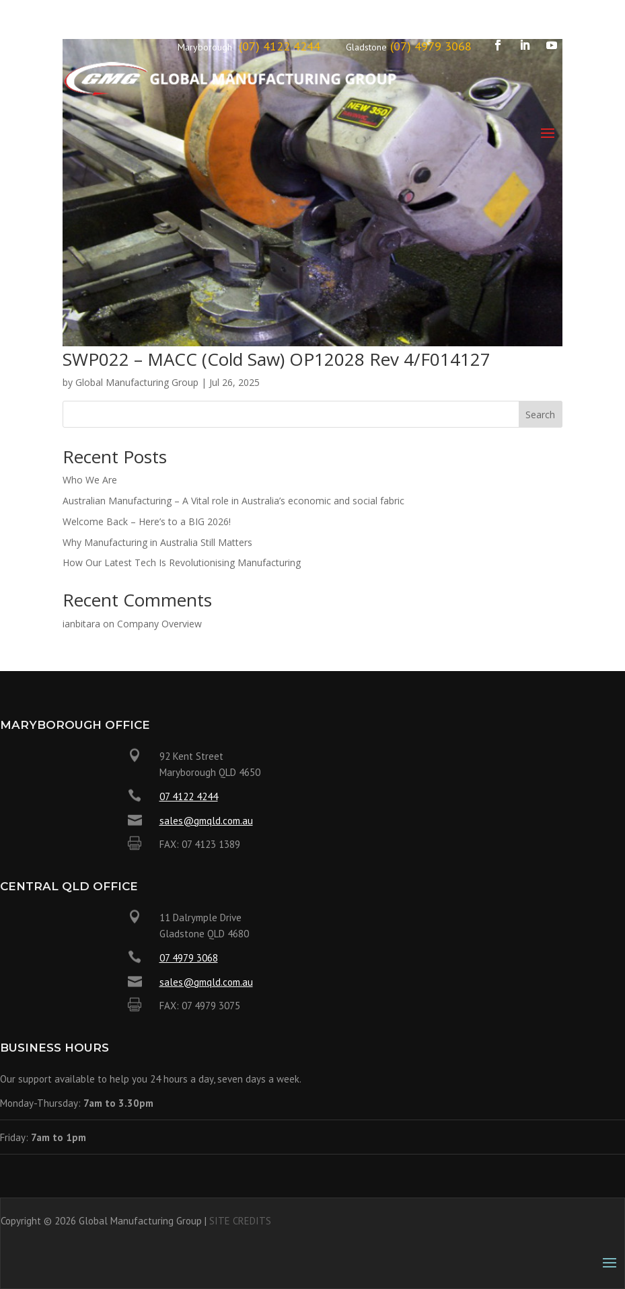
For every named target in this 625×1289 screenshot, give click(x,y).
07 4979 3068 (188, 957)
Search (540, 414)
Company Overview (159, 623)
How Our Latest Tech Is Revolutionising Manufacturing (182, 562)
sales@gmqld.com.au (206, 820)
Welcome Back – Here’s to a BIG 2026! (147, 521)
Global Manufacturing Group (136, 382)
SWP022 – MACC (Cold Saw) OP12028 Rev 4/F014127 (276, 359)
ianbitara (81, 623)
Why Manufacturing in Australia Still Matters (157, 542)
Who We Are (90, 479)
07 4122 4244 (188, 796)
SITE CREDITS (240, 1220)
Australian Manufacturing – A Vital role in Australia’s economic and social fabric (233, 500)
